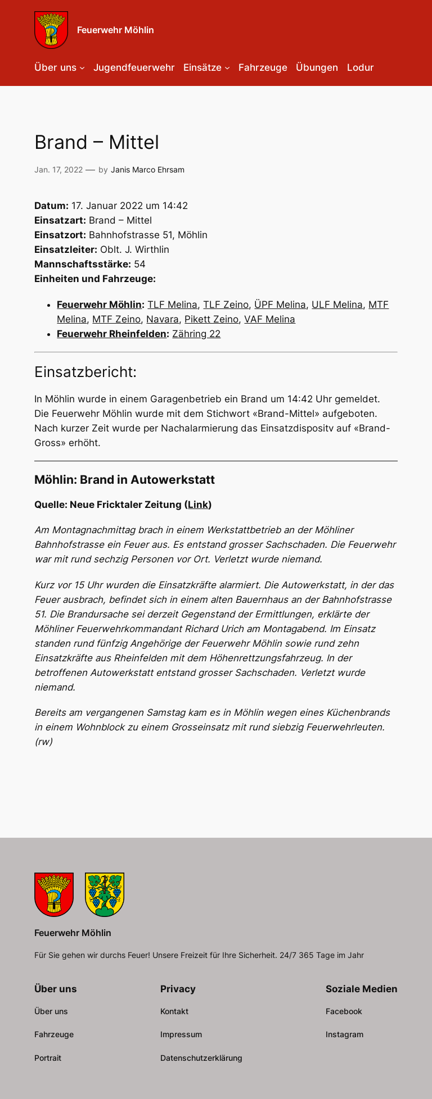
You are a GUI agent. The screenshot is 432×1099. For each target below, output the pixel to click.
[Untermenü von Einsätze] (227, 67)
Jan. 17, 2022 (58, 169)
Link (198, 504)
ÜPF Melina (280, 304)
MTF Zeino (116, 319)
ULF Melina (337, 304)
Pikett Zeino (211, 319)
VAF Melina (269, 319)
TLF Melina (172, 304)
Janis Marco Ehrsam (147, 169)
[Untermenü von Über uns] (82, 67)
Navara (162, 319)
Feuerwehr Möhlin (115, 29)
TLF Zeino (226, 304)
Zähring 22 (196, 333)
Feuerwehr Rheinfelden (111, 333)
